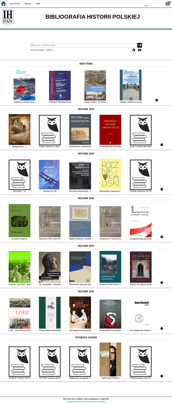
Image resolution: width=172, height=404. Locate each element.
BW (128, 3)
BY (139, 3)
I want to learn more (75, 401)
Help (38, 3)
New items (15, 3)
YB (133, 3)
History (28, 3)
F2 (158, 3)
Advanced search (37, 50)
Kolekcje (49, 50)
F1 (151, 3)
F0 (146, 3)
